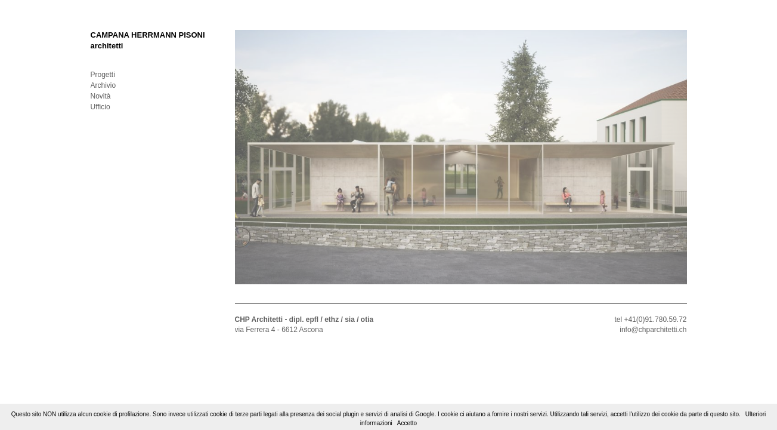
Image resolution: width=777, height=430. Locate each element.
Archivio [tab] (103, 85)
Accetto (407, 423)
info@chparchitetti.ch (653, 329)
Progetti (103, 74)
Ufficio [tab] (100, 107)
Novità (101, 96)
